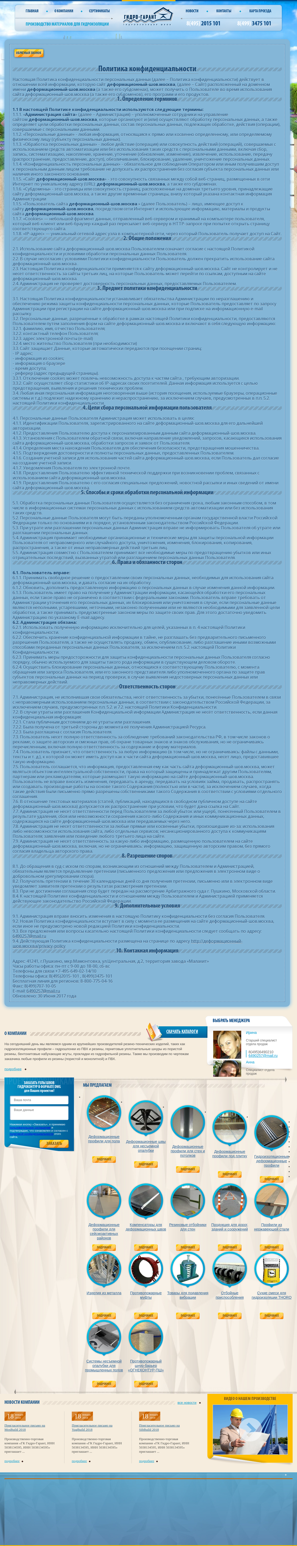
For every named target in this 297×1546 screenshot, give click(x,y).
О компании (63, 11)
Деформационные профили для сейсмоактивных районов (104, 1231)
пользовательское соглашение (30, 1127)
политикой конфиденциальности (31, 1133)
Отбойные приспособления (230, 1295)
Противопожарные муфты (146, 1295)
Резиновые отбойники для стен (187, 1227)
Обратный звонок (28, 53)
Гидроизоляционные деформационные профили (271, 1160)
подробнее (15, 1069)
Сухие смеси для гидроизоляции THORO (272, 1295)
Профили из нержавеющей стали (271, 1227)
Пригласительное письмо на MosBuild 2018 (24, 1427)
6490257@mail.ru (29, 936)
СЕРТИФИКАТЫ (99, 11)
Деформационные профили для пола (104, 1139)
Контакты (223, 11)
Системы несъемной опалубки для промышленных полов (104, 1365)
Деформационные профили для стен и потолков (188, 1151)
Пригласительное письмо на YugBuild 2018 (92, 1427)
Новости (192, 11)
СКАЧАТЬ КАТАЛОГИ (182, 1031)
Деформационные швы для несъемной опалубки (146, 1146)
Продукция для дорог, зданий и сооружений (229, 1227)
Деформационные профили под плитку (229, 1153)
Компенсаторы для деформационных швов (146, 1227)
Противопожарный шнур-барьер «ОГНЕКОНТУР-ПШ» (146, 1365)
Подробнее (104, 1159)
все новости (189, 1403)
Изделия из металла (104, 1293)
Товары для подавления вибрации (187, 1295)
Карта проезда (260, 11)
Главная (32, 11)
